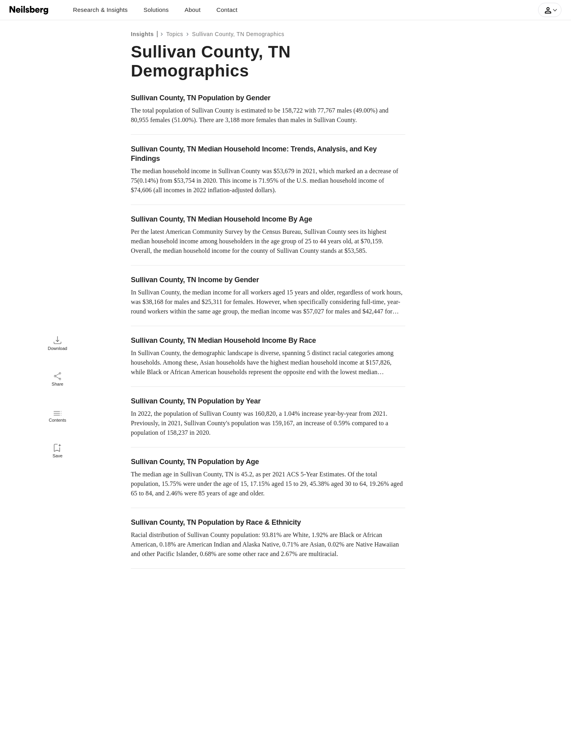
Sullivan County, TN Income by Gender (195, 280)
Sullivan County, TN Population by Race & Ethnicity (216, 522)
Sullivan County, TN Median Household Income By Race (223, 340)
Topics (174, 34)
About (193, 9)
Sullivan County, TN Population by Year (196, 401)
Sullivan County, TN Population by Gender (200, 98)
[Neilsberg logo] (29, 9)
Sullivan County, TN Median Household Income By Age (221, 219)
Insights (142, 34)
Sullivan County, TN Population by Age (195, 462)
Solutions (156, 9)
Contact (227, 9)
